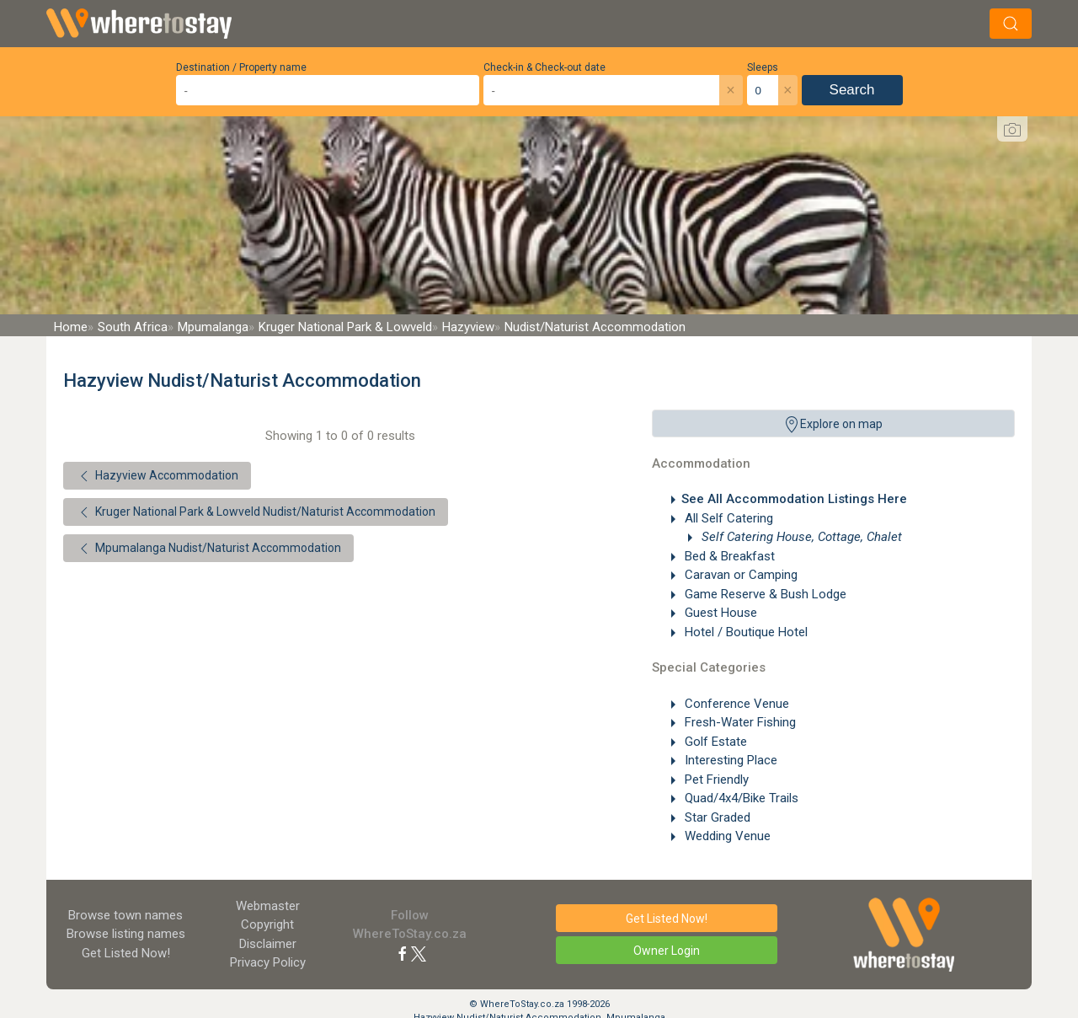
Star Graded (715, 817)
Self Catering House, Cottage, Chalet (800, 536)
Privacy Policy (268, 962)
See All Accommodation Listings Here (794, 498)
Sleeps (762, 67)
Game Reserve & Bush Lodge (763, 594)
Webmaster (268, 906)
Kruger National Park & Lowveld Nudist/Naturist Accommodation (255, 512)
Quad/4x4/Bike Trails (739, 798)
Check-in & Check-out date (544, 67)
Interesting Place (729, 760)
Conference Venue (735, 703)
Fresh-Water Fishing (738, 722)
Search (852, 90)
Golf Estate (714, 741)
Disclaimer (267, 943)
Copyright (267, 924)
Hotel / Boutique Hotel (744, 632)
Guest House (719, 612)
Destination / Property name (241, 67)
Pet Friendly (715, 779)
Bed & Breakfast (728, 556)
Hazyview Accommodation (157, 476)
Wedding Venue (726, 836)
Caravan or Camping (739, 574)
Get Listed (126, 953)
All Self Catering (727, 518)
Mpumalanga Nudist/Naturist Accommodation (208, 548)
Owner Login (666, 950)
